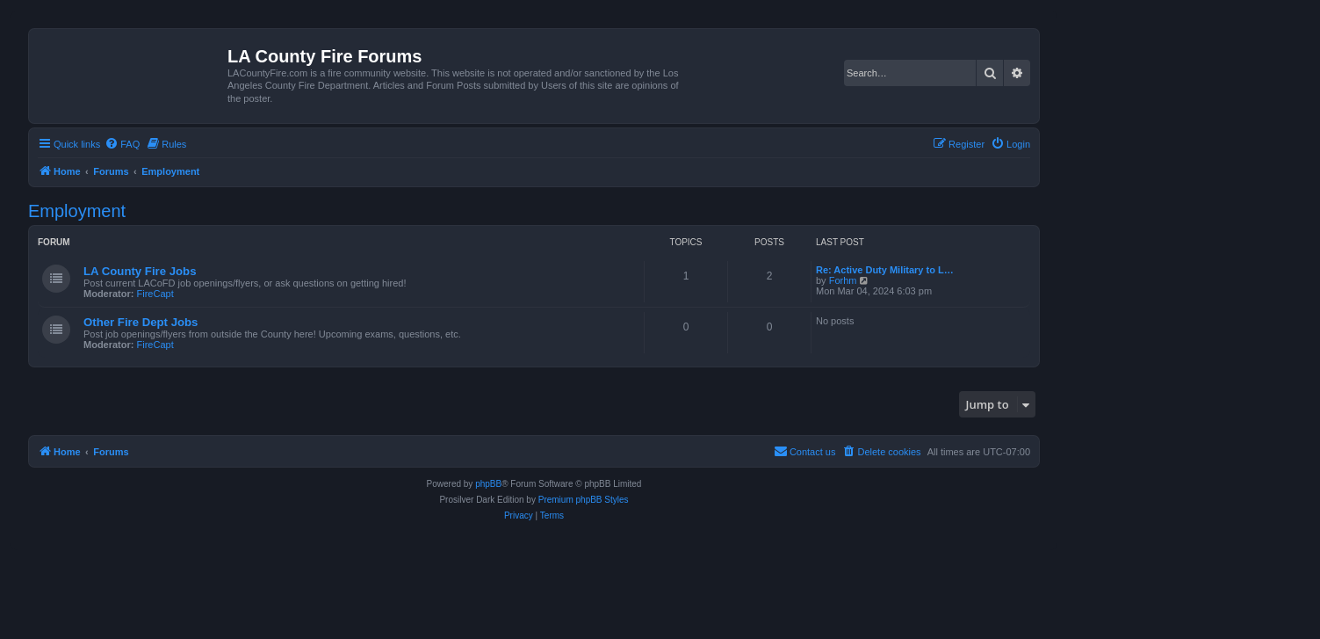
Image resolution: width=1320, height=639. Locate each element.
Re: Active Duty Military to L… (885, 270)
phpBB (488, 484)
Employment (77, 211)
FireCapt (155, 293)
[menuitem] (122, 144)
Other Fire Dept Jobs (140, 322)
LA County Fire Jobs (139, 271)
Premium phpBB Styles (583, 500)
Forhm (843, 280)
